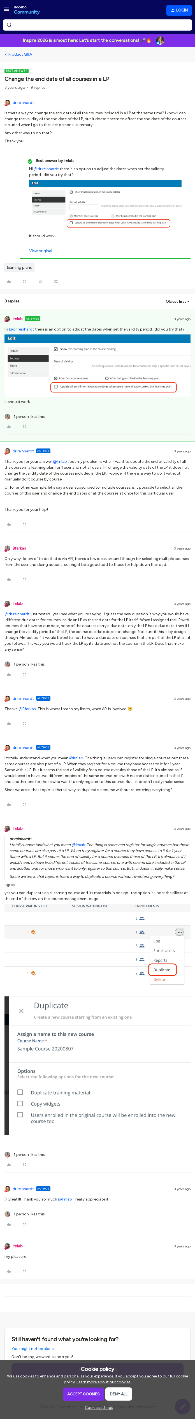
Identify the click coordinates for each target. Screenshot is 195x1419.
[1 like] (24, 417)
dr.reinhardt (23, 102)
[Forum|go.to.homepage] (27, 10)
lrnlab (18, 318)
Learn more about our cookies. (103, 1382)
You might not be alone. (32, 1348)
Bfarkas (19, 548)
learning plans (19, 267)
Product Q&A (20, 54)
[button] (6, 11)
